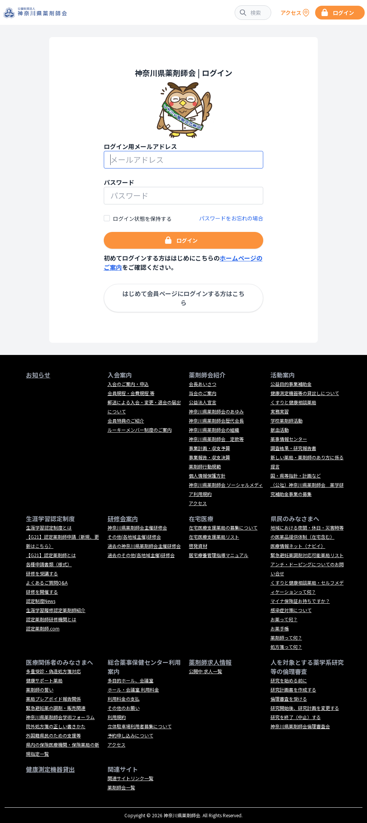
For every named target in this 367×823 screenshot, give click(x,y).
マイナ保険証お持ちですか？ (300, 601)
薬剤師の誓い (39, 689)
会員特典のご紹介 (126, 420)
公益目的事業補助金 (291, 384)
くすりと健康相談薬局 (293, 402)
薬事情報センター (288, 439)
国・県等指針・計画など (295, 475)
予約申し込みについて (130, 735)
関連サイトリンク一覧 (130, 778)
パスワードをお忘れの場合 (231, 218)
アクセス (198, 503)
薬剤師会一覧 (121, 787)
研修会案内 (123, 518)
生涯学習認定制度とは (49, 527)
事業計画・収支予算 (209, 448)
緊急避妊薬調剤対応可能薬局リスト (307, 555)
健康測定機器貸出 (50, 769)
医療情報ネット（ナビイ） (297, 546)
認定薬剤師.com (43, 628)
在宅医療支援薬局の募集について (223, 527)
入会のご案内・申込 (128, 384)
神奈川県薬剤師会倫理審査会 (300, 726)
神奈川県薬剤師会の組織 (214, 429)
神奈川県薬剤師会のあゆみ (216, 411)
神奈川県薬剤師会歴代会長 (216, 420)
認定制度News (40, 601)
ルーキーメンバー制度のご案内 (140, 429)
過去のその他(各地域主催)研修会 (141, 555)
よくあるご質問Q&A (47, 582)
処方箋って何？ (286, 646)
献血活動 (279, 429)
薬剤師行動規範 (205, 466)
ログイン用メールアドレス (140, 146)
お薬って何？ (284, 619)
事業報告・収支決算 (209, 457)
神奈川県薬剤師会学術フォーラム (60, 717)
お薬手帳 (279, 628)
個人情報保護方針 (207, 475)
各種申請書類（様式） (49, 564)
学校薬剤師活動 (286, 420)
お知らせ (38, 374)
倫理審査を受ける (288, 698)
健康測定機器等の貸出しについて (304, 393)
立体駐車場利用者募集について (140, 726)
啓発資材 (198, 546)
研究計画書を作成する (293, 689)
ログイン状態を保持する (142, 218)
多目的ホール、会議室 (130, 680)
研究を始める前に (288, 680)
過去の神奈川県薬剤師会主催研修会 (144, 546)
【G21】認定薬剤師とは (51, 555)
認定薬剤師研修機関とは (51, 619)
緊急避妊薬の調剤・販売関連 (55, 708)
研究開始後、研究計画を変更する (304, 708)
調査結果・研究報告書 (293, 448)
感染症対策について (291, 610)
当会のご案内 (202, 393)
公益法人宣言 (202, 402)
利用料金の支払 (124, 698)
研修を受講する (42, 573)
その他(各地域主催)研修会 (134, 536)
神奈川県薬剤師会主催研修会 (137, 527)
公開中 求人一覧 (205, 671)
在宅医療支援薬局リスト (214, 536)
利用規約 (117, 717)
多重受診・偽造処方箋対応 (53, 671)
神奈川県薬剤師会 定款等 (216, 439)
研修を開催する (42, 591)
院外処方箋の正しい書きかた (55, 726)
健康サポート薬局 (44, 680)
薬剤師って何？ (286, 637)
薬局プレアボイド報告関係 (53, 698)
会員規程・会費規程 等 (131, 393)
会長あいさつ (202, 384)
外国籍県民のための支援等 (53, 735)
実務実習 (279, 411)
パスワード (119, 182)
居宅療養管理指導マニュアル (218, 555)
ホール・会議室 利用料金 (133, 689)
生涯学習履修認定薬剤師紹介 (55, 610)
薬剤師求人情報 (210, 662)
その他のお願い (124, 708)
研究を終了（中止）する (295, 717)
